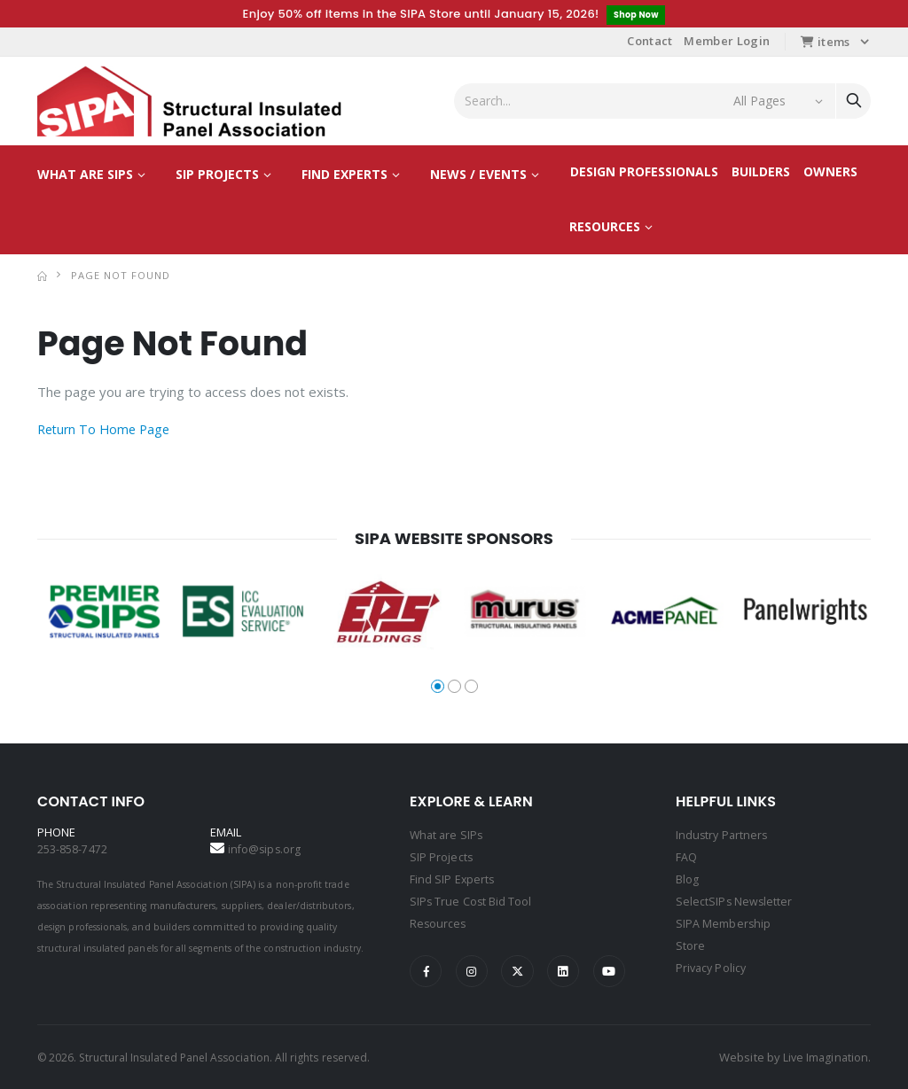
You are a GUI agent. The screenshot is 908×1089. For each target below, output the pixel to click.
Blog (687, 878)
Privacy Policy (712, 963)
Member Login (727, 42)
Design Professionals (644, 172)
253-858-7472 (72, 850)
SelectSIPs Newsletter (735, 899)
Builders (761, 172)
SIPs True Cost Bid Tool (472, 899)
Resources (604, 227)
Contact (649, 42)
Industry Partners (723, 836)
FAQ (686, 857)
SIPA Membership (723, 921)
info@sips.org (265, 850)
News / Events (478, 175)
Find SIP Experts (453, 878)
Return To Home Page (106, 430)
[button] (437, 687)
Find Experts (344, 175)
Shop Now (636, 14)
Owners (830, 172)
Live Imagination (824, 1056)
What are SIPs (85, 175)
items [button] (825, 43)
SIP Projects (217, 175)
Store (690, 942)
